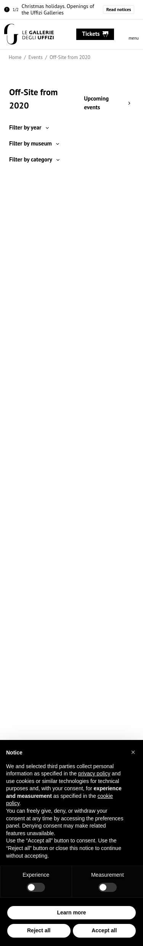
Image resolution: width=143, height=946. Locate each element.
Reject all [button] (38, 931)
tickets (95, 33)
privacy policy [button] (94, 774)
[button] (133, 752)
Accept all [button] (104, 931)
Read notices (118, 9)
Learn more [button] (71, 912)
